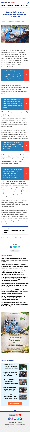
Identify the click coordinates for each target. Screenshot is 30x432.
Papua (10, 237)
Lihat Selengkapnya (15, 403)
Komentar (15, 251)
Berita (4, 237)
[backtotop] (15, 411)
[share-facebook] (11, 247)
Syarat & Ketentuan (9, 424)
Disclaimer (19, 422)
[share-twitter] (14, 247)
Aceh (22, 5)
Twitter (19, 419)
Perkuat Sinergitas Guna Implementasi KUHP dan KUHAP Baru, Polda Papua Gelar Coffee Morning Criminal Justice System (12, 103)
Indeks (17, 5)
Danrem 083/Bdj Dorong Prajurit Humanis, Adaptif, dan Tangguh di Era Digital (11, 381)
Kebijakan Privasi (12, 422)
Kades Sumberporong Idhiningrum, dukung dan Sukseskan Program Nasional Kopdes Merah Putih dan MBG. (10, 374)
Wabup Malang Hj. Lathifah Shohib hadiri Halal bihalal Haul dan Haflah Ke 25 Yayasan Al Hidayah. (10, 366)
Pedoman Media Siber (20, 424)
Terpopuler (10, 5)
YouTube (22, 419)
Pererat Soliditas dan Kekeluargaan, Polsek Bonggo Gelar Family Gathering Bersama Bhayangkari (10, 396)
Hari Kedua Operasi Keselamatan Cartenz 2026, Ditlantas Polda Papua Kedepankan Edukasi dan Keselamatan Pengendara (12, 173)
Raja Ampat (18, 237)
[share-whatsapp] (16, 247)
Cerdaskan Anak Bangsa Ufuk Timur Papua (14, 231)
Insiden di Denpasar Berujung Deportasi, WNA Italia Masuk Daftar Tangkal (10, 389)
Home (3, 5)
